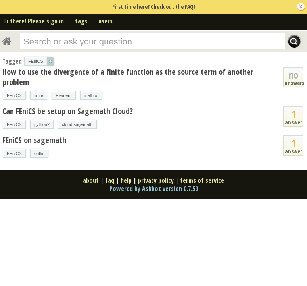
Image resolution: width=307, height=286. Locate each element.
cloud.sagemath (77, 124)
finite (38, 95)
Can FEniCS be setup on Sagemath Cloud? (67, 111)
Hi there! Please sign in (33, 21)
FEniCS (14, 95)
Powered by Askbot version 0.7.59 (153, 188)
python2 (42, 124)
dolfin (39, 153)
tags (81, 21)
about (91, 180)
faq (109, 180)
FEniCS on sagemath (34, 140)
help (126, 180)
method (91, 95)
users (105, 21)
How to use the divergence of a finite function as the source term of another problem (127, 76)
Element (63, 95)
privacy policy (156, 180)
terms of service (202, 180)
